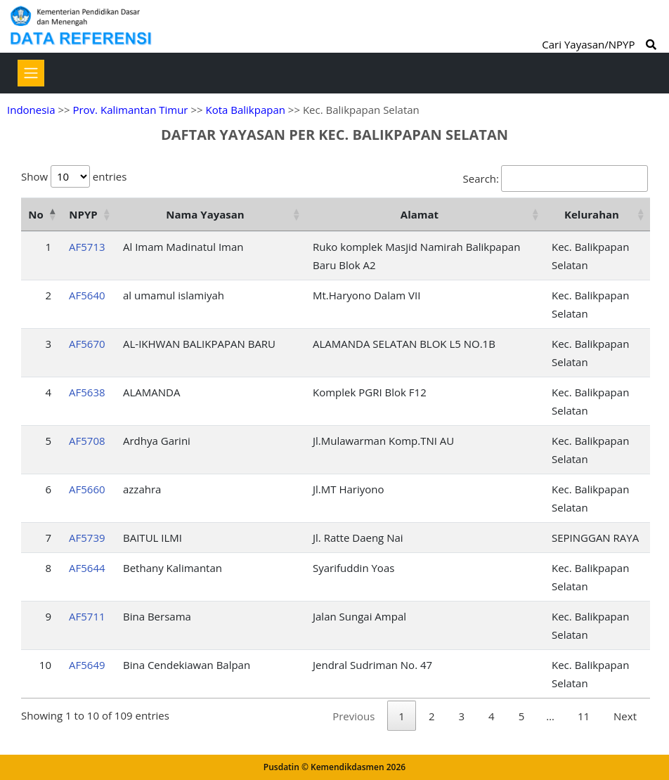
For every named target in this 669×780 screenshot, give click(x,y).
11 (584, 716)
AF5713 (87, 247)
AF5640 (87, 295)
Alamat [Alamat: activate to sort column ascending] (420, 214)
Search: (555, 178)
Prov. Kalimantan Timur (130, 110)
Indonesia (31, 110)
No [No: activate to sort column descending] (35, 214)
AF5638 (87, 392)
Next (625, 716)
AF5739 (87, 538)
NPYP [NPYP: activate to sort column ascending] (83, 214)
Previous (353, 716)
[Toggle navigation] (31, 73)
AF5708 (87, 441)
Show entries (73, 176)
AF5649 (87, 665)
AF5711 (87, 616)
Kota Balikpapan (245, 110)
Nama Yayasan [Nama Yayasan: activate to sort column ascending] (205, 214)
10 (45, 665)
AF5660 (87, 489)
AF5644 (87, 568)
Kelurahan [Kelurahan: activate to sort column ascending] (591, 214)
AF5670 (87, 344)
